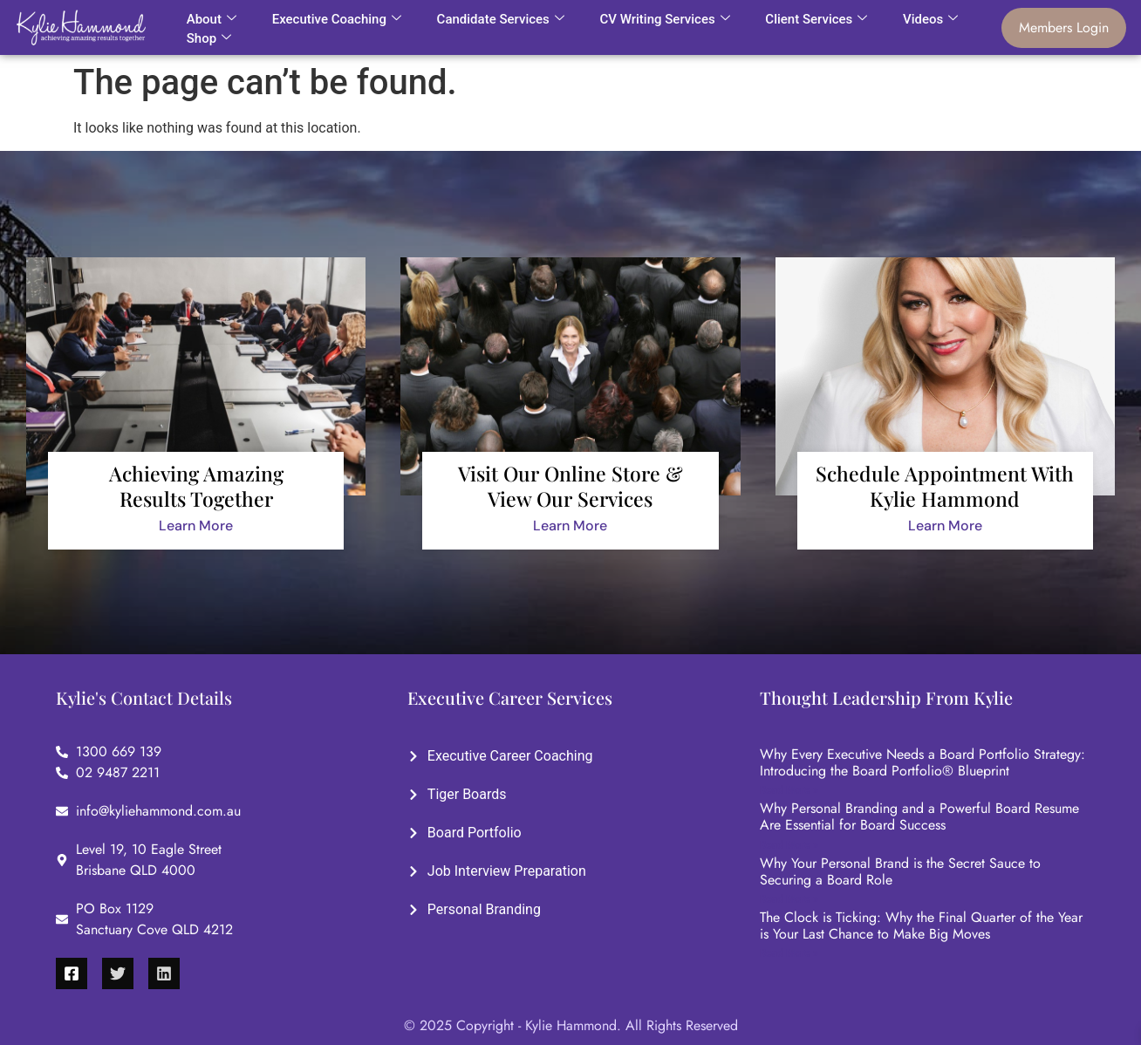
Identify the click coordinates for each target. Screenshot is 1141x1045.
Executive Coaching (336, 19)
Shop (209, 38)
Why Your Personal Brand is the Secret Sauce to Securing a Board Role (900, 871)
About (211, 19)
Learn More (196, 525)
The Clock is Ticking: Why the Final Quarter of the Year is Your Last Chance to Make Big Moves (921, 925)
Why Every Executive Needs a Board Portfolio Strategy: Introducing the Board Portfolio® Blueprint (922, 762)
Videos (930, 19)
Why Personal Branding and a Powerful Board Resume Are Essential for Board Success (919, 816)
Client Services (816, 19)
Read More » (789, 790)
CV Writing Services (664, 19)
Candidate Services (500, 19)
